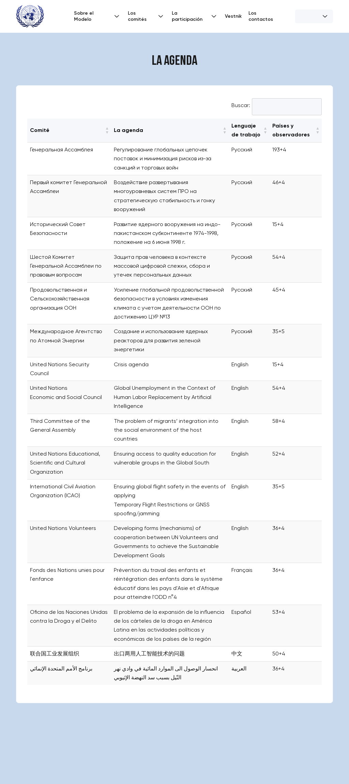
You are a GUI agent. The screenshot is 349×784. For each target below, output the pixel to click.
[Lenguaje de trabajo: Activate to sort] (249, 130)
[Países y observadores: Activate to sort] (296, 130)
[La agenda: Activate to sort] (170, 130)
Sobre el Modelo (97, 16)
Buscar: (240, 105)
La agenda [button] (128, 130)
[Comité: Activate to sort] (69, 130)
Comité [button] (39, 130)
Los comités (146, 16)
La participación (195, 16)
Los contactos (260, 16)
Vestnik (233, 16)
